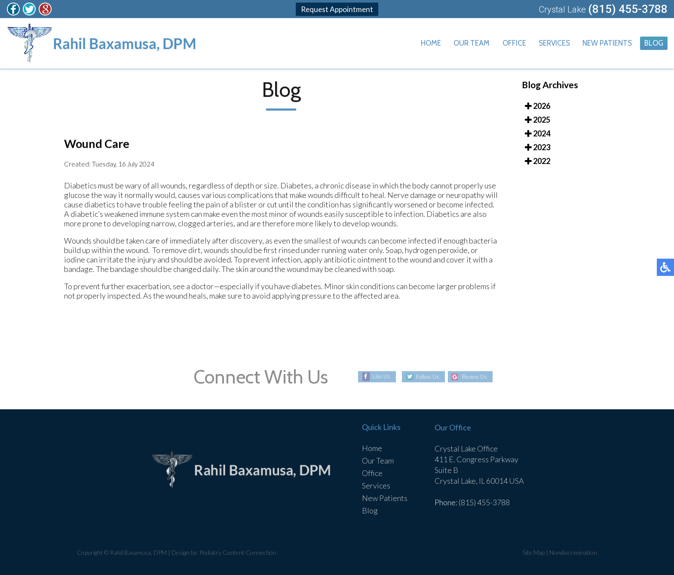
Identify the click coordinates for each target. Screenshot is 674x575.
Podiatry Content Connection (237, 552)
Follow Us (425, 376)
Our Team (465, 43)
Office (508, 43)
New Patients (605, 43)
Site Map (534, 552)
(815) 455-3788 (628, 9)
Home (422, 43)
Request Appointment (337, 9)
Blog (653, 43)
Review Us (476, 376)
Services (550, 43)
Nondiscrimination (573, 552)
